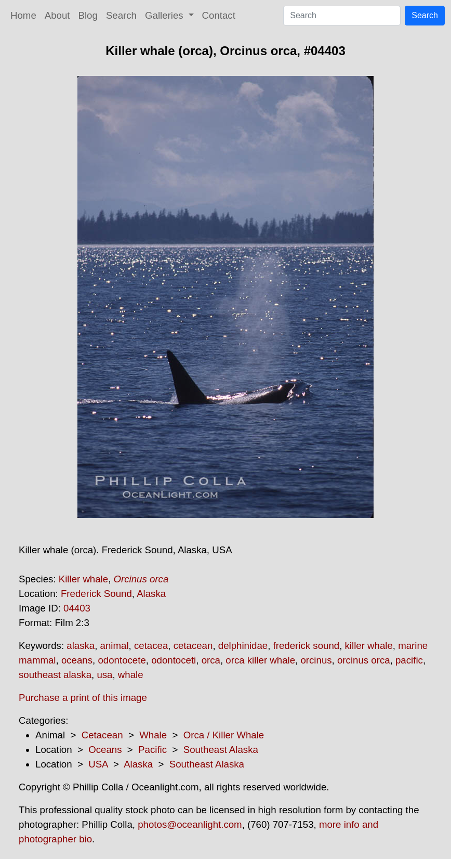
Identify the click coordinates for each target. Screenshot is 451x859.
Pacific (152, 749)
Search (121, 15)
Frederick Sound (96, 593)
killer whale (369, 645)
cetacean (193, 645)
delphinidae (243, 645)
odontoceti (173, 660)
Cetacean (102, 735)
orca (211, 660)
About (57, 15)
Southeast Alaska (220, 749)
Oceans (105, 749)
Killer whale (83, 579)
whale (130, 674)
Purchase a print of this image (83, 697)
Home (23, 15)
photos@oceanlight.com (190, 824)
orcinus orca (363, 660)
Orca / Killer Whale (223, 735)
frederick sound (306, 645)
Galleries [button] (165, 15)
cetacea (151, 645)
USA (98, 764)
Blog (88, 15)
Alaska (151, 593)
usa (104, 674)
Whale (153, 735)
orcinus (315, 660)
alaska (81, 645)
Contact (218, 15)
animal (114, 645)
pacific (409, 660)
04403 (76, 608)
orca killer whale (260, 660)
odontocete (121, 660)
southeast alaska (55, 674)
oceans (76, 660)
